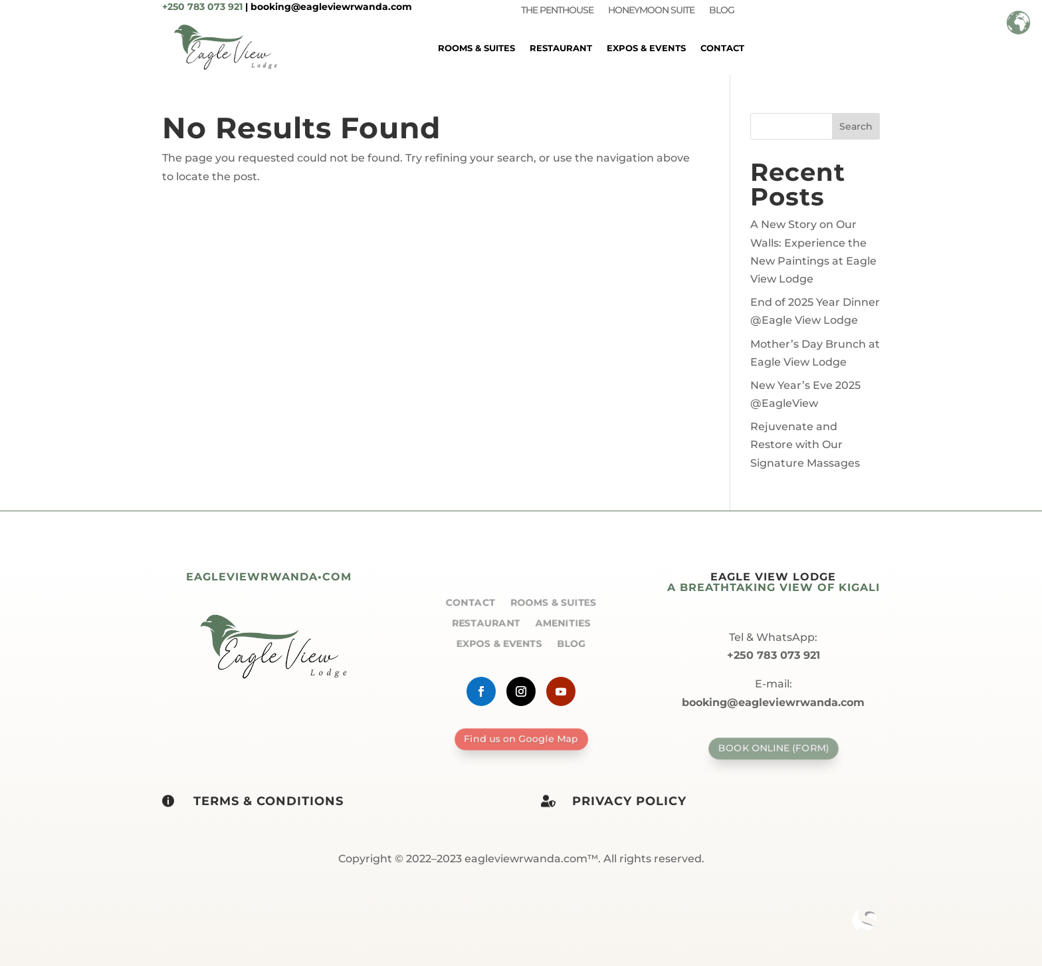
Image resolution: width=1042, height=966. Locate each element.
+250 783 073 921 (202, 7)
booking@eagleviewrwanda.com (331, 7)
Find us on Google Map (521, 738)
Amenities (562, 622)
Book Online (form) (773, 748)
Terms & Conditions (268, 801)
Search (856, 126)
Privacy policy (629, 801)
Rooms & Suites (476, 48)
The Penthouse (557, 10)
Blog (721, 10)
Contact (722, 48)
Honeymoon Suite (651, 10)
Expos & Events (646, 48)
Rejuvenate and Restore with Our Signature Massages (805, 444)
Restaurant (561, 48)
